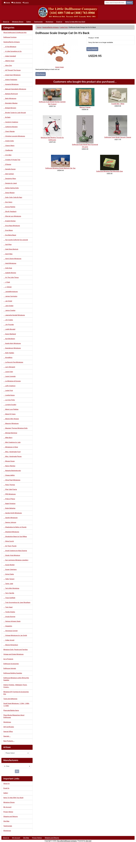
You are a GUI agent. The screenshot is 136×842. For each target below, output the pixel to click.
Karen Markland (9, 334)
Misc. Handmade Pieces (12, 456)
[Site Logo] (68, 12)
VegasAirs (7, 626)
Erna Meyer (8, 230)
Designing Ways (9, 178)
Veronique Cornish (10, 631)
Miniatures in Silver (10, 447)
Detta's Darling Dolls (11, 188)
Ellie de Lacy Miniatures (12, 216)
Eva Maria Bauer (9, 235)
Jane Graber (8, 306)
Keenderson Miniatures (12, 348)
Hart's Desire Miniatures (12, 259)
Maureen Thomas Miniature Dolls (15, 428)
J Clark (6, 282)
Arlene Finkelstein (10, 80)
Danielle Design (9, 169)
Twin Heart (8, 607)
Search (129, 2)
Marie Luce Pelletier (11, 409)
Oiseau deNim (9, 475)
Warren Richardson (10, 645)
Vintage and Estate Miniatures (13, 654)
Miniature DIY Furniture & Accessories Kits (16, 693)
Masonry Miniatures (11, 423)
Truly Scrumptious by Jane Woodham (16, 602)
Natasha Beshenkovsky (12, 470)
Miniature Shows (17, 22)
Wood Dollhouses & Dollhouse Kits (15, 32)
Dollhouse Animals (9, 668)
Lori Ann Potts (9, 400)
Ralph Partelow (9, 503)
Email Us (59, 22)
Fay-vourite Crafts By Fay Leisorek (15, 240)
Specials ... (7, 736)
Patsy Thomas (9, 485)
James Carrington (10, 296)
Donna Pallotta (9, 207)
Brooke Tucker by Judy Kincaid (14, 113)
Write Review (40, 74)
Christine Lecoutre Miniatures (14, 136)
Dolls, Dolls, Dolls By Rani (12, 197)
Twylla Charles (9, 612)
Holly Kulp (7, 268)
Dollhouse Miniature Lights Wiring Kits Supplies (16, 679)
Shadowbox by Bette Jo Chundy (14, 527)
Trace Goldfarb (9, 598)
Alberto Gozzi (8, 61)
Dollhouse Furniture (9, 37)
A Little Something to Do (12, 51)
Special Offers (8, 731)
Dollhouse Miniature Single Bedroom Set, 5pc (60, 168)
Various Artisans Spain (11, 621)
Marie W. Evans (9, 414)
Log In (26, 2)
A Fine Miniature (9, 47)
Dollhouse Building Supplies (12, 673)
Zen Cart (88, 841)
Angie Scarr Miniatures (11, 75)
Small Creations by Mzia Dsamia (15, 551)
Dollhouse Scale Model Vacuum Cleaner (117, 137)
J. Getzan (7, 287)
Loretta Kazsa (9, 395)
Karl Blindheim (9, 339)
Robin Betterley (9, 508)
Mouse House (9, 461)
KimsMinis (7, 357)
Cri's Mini (7, 155)
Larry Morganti (9, 367)
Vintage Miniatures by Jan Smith (15, 635)
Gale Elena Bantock (10, 249)
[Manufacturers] (17, 766)
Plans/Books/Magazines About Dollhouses (13, 716)
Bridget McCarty (9, 108)
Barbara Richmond (10, 94)
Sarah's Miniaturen (10, 518)
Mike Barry (7, 438)
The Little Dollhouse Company (67, 841)
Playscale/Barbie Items (11, 710)
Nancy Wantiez (9, 466)
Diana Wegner (9, 193)
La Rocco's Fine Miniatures (13, 362)
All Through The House (12, 70)
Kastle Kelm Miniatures (12, 343)
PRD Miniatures (9, 494)
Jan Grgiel (7, 301)
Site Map (6, 821)
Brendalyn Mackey (10, 103)
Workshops (49, 22)
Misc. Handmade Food (11, 452)
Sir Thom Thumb (9, 546)
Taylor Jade (8, 584)
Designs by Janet (10, 183)
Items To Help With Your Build (75, 22)
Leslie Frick (64, 27)
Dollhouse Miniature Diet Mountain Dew (109, 171)
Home (7, 2)
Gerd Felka (7, 254)
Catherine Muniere (10, 127)
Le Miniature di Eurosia (12, 381)
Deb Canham (8, 174)
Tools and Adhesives (10, 699)
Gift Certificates (8, 727)
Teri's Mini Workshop (11, 588)
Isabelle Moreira (9, 273)
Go (17, 771)
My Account (7, 807)
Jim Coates (8, 320)
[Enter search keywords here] (115, 2)
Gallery (28, 22)
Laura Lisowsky (9, 376)
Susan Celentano (10, 569)
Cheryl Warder (9, 131)
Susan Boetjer (9, 565)
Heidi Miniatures (9, 263)
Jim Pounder (8, 324)
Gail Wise (7, 244)
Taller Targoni (8, 579)
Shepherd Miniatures (11, 532)
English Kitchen (9, 221)
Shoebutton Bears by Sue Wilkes (15, 536)
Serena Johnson (9, 522)
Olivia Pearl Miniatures (11, 480)
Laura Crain (8, 372)
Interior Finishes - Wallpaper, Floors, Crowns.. (15, 686)
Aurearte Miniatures (11, 84)
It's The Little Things (11, 277)
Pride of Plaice (9, 499)
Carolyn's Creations (10, 122)
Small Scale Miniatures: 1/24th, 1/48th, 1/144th (16, 705)
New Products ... (8, 741)
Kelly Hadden (8, 353)
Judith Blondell (9, 329)
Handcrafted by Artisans (50, 27)
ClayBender (8, 150)
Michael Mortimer (10, 433)
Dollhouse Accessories (11, 664)
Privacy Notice (8, 812)
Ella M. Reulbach (9, 211)
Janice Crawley (9, 310)
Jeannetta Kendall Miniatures (14, 315)
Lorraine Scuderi (9, 405)
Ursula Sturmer (9, 617)
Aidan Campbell (9, 56)
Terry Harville (8, 593)
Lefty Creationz (9, 386)
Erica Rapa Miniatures (11, 226)
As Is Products (8, 659)
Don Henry (7, 202)
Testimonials (38, 22)
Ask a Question (92, 49)
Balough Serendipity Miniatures (14, 89)
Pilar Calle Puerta (10, 489)
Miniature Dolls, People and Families (15, 649)
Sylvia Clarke (8, 574)
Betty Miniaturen (9, 98)
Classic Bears (8, 145)
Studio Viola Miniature (11, 555)
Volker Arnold (8, 640)
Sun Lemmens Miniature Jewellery (15, 560)
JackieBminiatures (10, 292)
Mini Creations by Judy (11, 442)
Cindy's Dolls (8, 141)
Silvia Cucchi (8, 541)
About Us (6, 22)
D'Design (7, 164)
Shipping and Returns (10, 816)
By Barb (6, 117)
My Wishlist (16, 2)
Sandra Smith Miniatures (12, 513)
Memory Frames (85, 107)
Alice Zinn (7, 65)
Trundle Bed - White (117, 104)
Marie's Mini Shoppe (11, 419)
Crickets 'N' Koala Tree (11, 160)
